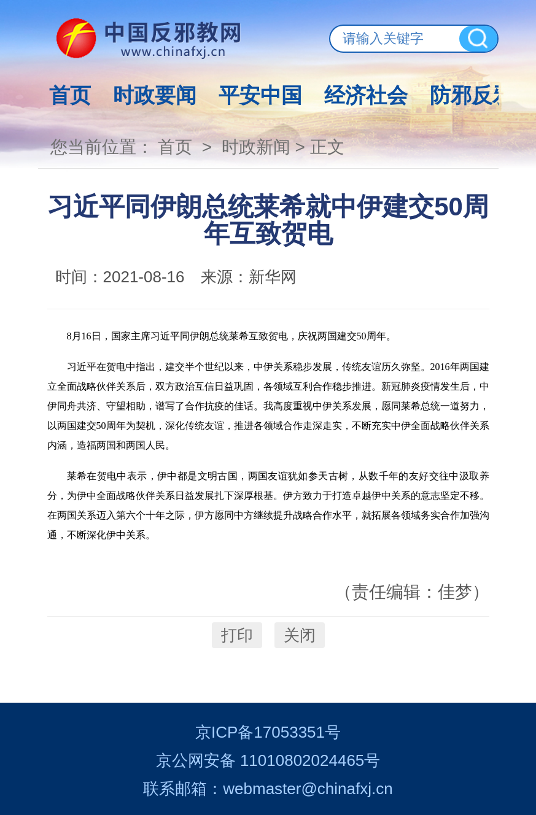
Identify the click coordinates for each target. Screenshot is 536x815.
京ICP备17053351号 (268, 732)
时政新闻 (256, 146)
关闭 (300, 635)
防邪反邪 (471, 95)
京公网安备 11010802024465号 (268, 760)
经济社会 (366, 95)
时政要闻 (154, 95)
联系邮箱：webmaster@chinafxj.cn (267, 788)
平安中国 (260, 95)
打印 (237, 635)
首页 (70, 95)
